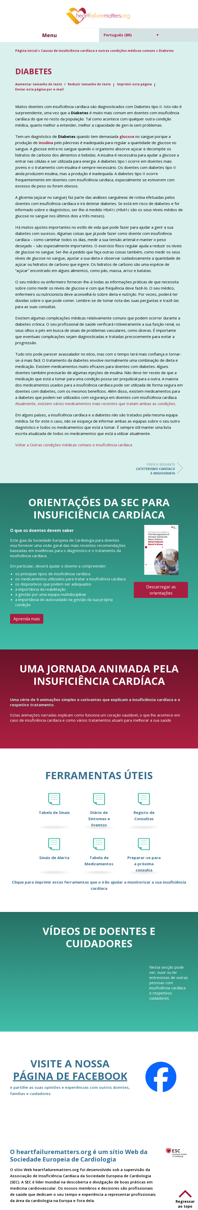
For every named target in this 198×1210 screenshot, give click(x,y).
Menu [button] (49, 35)
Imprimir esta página (134, 84)
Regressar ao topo (185, 1204)
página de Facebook (70, 1076)
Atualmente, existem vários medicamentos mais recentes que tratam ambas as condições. (95, 403)
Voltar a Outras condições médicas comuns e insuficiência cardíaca (73, 444)
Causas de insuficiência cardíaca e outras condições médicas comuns (98, 50)
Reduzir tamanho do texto (89, 84)
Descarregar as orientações (161, 590)
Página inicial (26, 50)
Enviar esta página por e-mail (39, 89)
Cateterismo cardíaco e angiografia (154, 468)
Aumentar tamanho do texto (39, 84)
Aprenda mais (26, 619)
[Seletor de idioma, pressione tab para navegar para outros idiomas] (131, 34)
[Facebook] (160, 1076)
